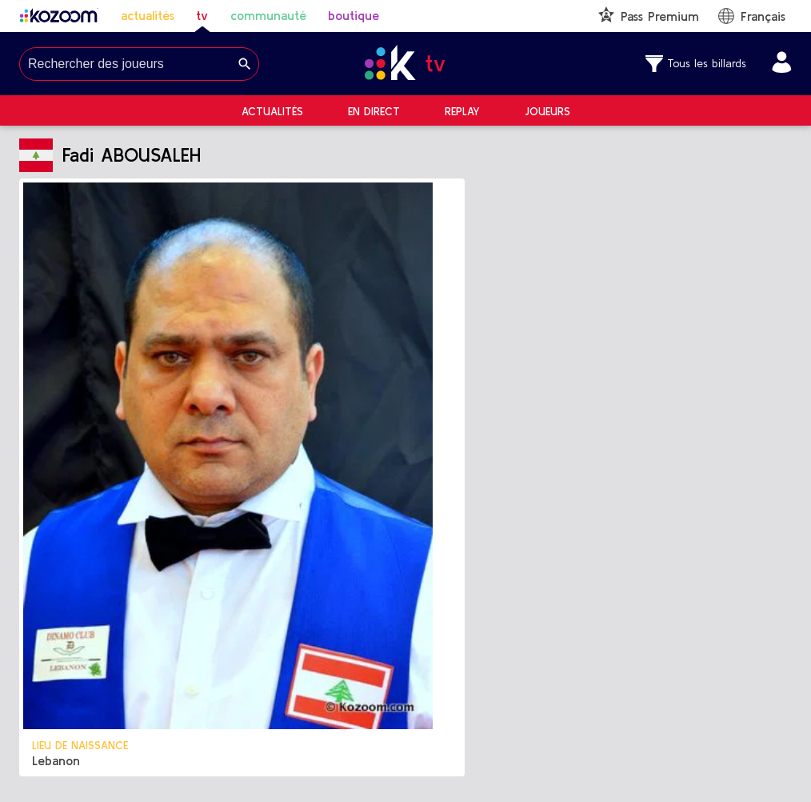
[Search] (244, 64)
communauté (268, 15)
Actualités (272, 111)
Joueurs (547, 111)
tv (202, 15)
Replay (462, 111)
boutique (353, 15)
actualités (147, 15)
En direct (374, 111)
